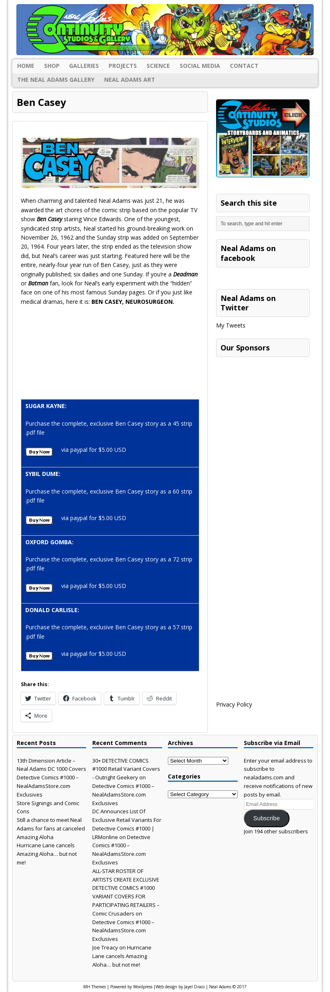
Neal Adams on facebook (248, 253)
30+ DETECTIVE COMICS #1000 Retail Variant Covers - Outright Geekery (126, 769)
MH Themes (94, 987)
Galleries (84, 66)
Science (158, 66)
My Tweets (230, 325)
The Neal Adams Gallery (55, 79)
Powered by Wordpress (131, 987)
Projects (123, 66)
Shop (52, 66)
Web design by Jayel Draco (180, 987)
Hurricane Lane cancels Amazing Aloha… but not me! (47, 854)
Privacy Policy (234, 704)
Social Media (200, 66)
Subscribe (266, 818)
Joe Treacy (105, 947)
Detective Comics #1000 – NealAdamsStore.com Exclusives (48, 786)
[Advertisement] (273, 412)
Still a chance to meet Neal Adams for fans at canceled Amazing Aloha (51, 828)
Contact (244, 66)
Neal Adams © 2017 (228, 987)
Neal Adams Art (129, 79)
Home (25, 66)
